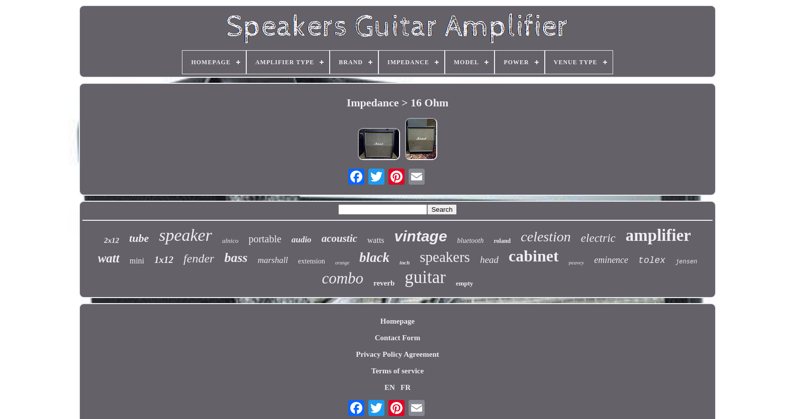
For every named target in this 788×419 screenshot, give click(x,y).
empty (464, 283)
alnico (230, 240)
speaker (185, 235)
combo (342, 278)
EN (389, 387)
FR (406, 387)
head (489, 259)
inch (405, 262)
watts (375, 240)
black (374, 257)
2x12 (111, 240)
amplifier (658, 235)
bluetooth (470, 240)
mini (137, 260)
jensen (686, 261)
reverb (384, 283)
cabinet (534, 256)
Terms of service (397, 371)
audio (301, 239)
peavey (576, 262)
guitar (425, 277)
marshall (273, 260)
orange (342, 262)
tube (139, 238)
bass (235, 257)
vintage (421, 236)
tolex (651, 260)
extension (311, 261)
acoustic (339, 238)
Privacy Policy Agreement (397, 354)
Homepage (397, 321)
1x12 (163, 259)
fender (198, 258)
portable (264, 238)
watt (109, 258)
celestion (546, 236)
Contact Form (397, 338)
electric (598, 238)
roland (502, 240)
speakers (445, 257)
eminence (611, 260)
